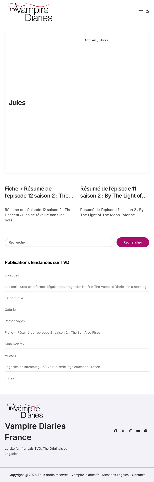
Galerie (10, 310)
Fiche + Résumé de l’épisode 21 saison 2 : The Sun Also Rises (52, 332)
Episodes (12, 275)
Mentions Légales (116, 475)
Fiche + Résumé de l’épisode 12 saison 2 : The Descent (36, 195)
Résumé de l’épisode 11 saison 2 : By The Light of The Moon (111, 195)
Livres (9, 378)
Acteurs (10, 355)
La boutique (14, 298)
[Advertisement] (114, 105)
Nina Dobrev (14, 344)
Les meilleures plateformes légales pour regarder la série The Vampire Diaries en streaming (75, 287)
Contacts (138, 475)
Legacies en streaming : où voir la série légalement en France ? (54, 367)
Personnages (15, 321)
